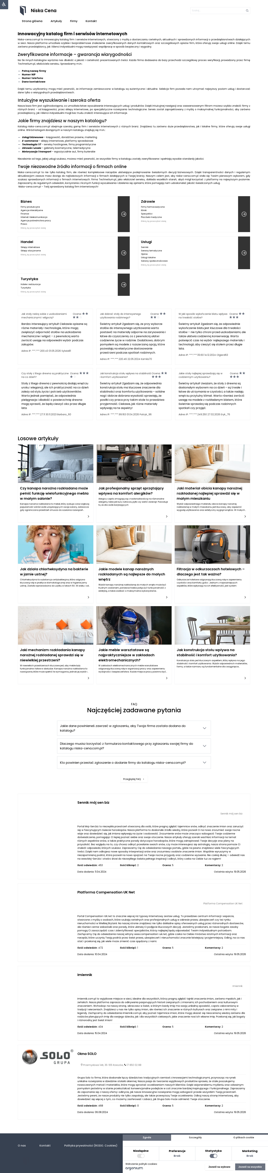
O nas (22, 1146)
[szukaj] (220, 10)
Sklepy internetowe (30, 247)
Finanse (25, 213)
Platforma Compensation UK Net (106, 892)
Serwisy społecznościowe (154, 260)
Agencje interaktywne (32, 210)
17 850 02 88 (134, 1065)
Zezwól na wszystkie (250, 1166)
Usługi (146, 241)
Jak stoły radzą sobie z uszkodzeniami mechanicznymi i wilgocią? (44, 315)
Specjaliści (146, 213)
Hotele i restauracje (31, 284)
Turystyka (29, 279)
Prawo (24, 224)
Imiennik (84, 974)
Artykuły (56, 21)
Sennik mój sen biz (93, 802)
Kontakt (91, 21)
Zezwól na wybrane (219, 1166)
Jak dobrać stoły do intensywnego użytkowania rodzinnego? (120, 315)
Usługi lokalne (148, 257)
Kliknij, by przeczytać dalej (33, 228)
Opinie (144, 254)
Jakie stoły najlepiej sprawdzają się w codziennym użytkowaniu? (200, 375)
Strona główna (32, 21)
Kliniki (144, 210)
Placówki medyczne (151, 217)
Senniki (144, 247)
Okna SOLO (87, 1053)
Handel (27, 241)
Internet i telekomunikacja (34, 217)
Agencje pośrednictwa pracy (36, 220)
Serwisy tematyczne (151, 250)
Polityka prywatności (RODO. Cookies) (90, 1146)
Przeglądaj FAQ (134, 765)
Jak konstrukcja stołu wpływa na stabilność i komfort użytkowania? (125, 375)
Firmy (73, 21)
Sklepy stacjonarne (31, 250)
